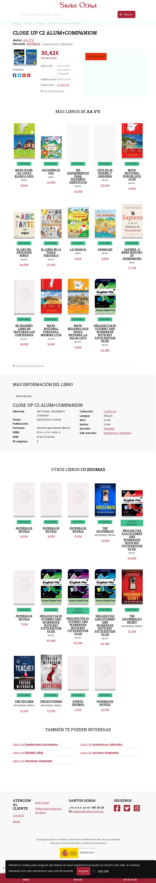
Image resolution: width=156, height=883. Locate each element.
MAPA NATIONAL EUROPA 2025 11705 (132, 174)
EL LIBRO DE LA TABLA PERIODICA (51, 252)
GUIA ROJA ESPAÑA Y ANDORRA (105, 173)
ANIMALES (105, 249)
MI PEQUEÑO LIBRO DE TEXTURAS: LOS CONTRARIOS (24, 330)
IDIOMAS (33, 44)
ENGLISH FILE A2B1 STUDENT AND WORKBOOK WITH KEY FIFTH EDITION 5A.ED (105, 625)
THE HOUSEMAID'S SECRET (132, 619)
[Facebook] (117, 808)
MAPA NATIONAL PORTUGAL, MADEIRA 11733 (51, 330)
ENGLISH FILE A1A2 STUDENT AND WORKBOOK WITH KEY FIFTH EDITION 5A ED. (132, 540)
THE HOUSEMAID (105, 529)
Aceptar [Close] (83, 871)
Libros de (35, 744)
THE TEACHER (24, 701)
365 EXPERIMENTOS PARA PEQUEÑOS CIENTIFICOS (78, 176)
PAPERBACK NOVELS (24, 529)
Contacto (18, 815)
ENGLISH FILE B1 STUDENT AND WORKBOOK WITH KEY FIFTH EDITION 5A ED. (105, 333)
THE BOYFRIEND (51, 701)
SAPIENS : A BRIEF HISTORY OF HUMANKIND (132, 254)
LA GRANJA (78, 249)
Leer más (103, 871)
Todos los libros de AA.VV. (28, 365)
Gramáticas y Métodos (58, 44)
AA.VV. (28, 40)
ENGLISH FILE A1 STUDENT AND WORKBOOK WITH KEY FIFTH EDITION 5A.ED (78, 626)
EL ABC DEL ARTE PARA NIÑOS (24, 252)
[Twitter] (127, 808)
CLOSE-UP (63, 85)
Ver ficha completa (52, 91)
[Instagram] (137, 808)
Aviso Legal (42, 802)
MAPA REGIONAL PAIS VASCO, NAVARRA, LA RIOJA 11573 (78, 332)
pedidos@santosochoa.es (88, 811)
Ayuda (16, 821)
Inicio (17, 23)
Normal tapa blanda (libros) (53, 428)
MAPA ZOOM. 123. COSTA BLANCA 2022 (24, 173)
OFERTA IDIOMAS (78, 703)
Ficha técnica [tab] (23, 396)
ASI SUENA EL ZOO (51, 171)
